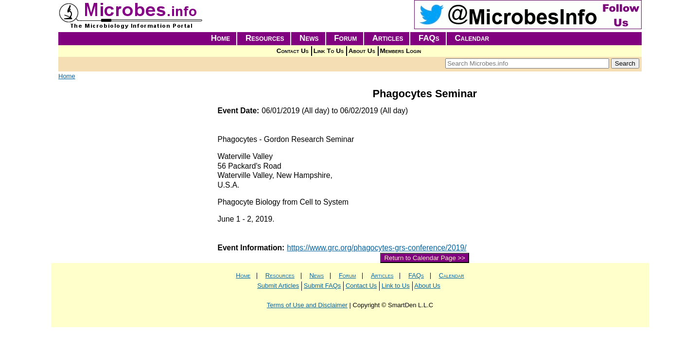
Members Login (400, 50)
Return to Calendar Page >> (424, 258)
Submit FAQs (322, 285)
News (309, 38)
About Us (362, 50)
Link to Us (396, 285)
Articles (387, 38)
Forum (345, 38)
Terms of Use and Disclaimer (307, 305)
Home (220, 38)
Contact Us (293, 50)
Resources (264, 38)
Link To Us (329, 50)
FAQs (429, 38)
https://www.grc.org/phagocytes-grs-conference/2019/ (376, 248)
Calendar (472, 38)
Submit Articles (278, 285)
